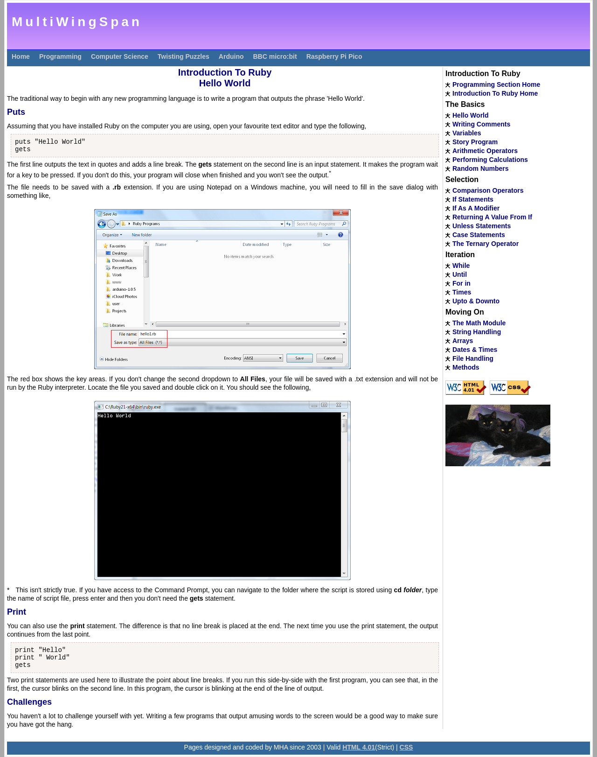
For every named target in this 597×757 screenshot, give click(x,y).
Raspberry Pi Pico (334, 56)
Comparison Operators (487, 190)
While (461, 265)
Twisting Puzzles (183, 56)
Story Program (475, 142)
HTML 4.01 (358, 747)
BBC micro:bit (275, 56)
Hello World (470, 115)
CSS (406, 747)
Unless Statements (481, 226)
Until (459, 274)
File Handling (472, 358)
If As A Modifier (476, 208)
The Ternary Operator (485, 243)
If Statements (472, 199)
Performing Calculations (490, 159)
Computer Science (119, 56)
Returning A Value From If (492, 217)
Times (461, 292)
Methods (465, 367)
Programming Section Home (496, 84)
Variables (466, 133)
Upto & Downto (476, 301)
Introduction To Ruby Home (495, 93)
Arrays (462, 340)
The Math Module (479, 323)
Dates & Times (474, 349)
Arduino (231, 56)
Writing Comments (481, 124)
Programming (60, 56)
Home (21, 56)
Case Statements (478, 234)
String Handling (476, 332)
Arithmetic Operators (485, 150)
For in (461, 283)
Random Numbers (480, 168)
